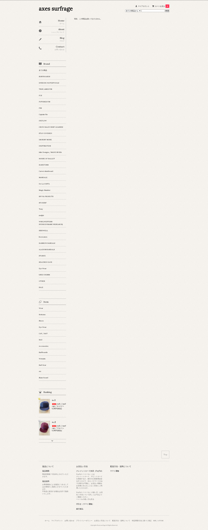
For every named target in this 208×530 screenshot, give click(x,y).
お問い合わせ (69, 521)
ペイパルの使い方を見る (85, 499)
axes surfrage (56, 8)
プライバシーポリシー (84, 521)
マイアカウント (143, 6)
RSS (154, 521)
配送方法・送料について (121, 521)
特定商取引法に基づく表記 (141, 521)
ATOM (160, 521)
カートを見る (162, 6)
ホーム (47, 521)
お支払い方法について (102, 521)
